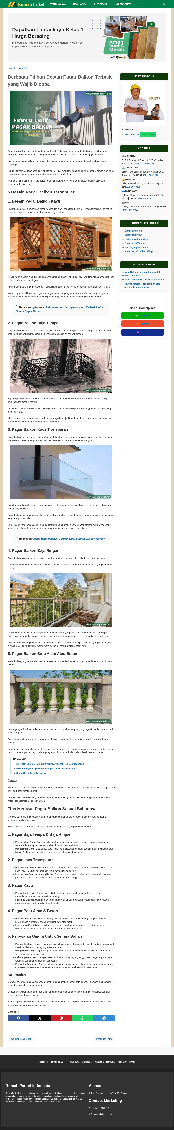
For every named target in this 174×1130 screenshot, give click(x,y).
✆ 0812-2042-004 (131, 134)
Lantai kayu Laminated (136, 239)
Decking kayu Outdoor (136, 247)
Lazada (142, 332)
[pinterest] (61, 1018)
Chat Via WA (148, 134)
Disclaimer (87, 1062)
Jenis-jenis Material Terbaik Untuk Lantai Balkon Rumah (69, 538)
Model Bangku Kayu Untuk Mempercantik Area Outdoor (45, 768)
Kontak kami (73, 1062)
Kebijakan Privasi (126, 1062)
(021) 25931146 (146, 163)
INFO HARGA (80, 4)
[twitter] (40, 1018)
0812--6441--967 (102, 1108)
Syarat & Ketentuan (105, 1062)
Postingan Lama (104, 1039)
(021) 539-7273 (150, 175)
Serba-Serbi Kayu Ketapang (31, 773)
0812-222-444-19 (142, 198)
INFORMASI (100, 4)
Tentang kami (57, 1062)
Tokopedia (142, 315)
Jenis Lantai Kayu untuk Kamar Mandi (144, 279)
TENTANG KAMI (58, 4)
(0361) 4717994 (130, 210)
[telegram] (104, 1018)
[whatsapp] (82, 1018)
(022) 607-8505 (132, 187)
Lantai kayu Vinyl (133, 235)
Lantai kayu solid (133, 230)
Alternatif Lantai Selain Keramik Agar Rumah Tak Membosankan (50, 764)
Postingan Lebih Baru (20, 1039)
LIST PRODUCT (122, 4)
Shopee (142, 323)
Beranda (43, 1062)
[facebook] (18, 1018)
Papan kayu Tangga (134, 243)
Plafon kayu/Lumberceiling (138, 251)
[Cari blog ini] (164, 4)
